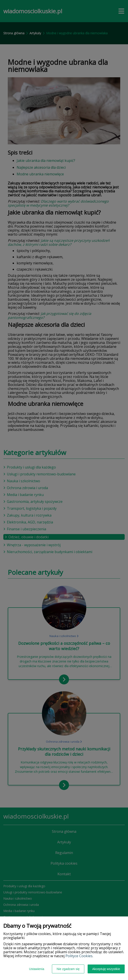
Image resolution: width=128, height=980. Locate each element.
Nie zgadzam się (68, 969)
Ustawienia (36, 969)
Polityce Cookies (79, 955)
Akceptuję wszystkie (106, 969)
